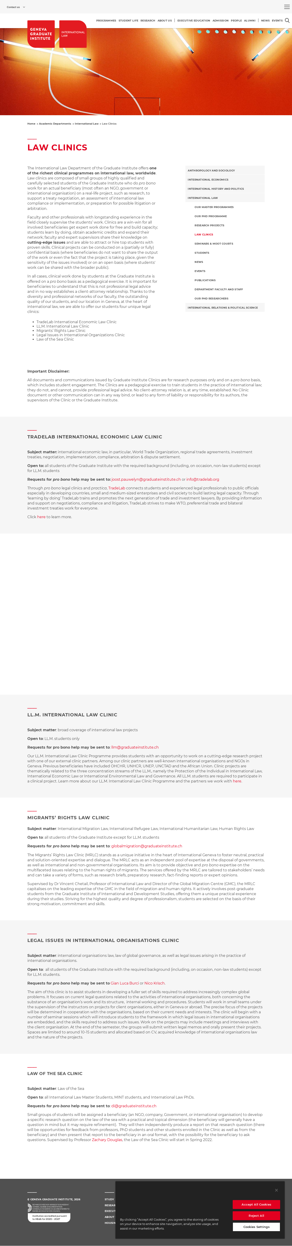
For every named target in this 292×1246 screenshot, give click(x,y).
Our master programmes (214, 207)
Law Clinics (204, 234)
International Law (87, 123)
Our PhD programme (211, 216)
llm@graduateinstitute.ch (135, 747)
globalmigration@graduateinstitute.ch (146, 846)
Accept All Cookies (256, 1204)
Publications (205, 280)
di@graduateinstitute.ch (133, 1106)
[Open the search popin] (287, 20)
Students (202, 252)
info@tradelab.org (202, 479)
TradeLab (116, 488)
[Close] (276, 1190)
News (199, 262)
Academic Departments (55, 123)
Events (200, 271)
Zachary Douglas (107, 1140)
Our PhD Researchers (211, 298)
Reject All (256, 1215)
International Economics (208, 179)
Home (31, 123)
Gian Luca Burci (125, 983)
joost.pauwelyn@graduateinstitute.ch (146, 479)
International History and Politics (216, 188)
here (41, 517)
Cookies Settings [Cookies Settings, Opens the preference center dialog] (256, 1227)
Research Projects (209, 225)
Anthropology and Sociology (211, 170)
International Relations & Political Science (223, 307)
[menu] (287, 7)
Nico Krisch (154, 983)
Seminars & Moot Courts (214, 243)
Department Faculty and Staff (219, 289)
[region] (200, 1210)
